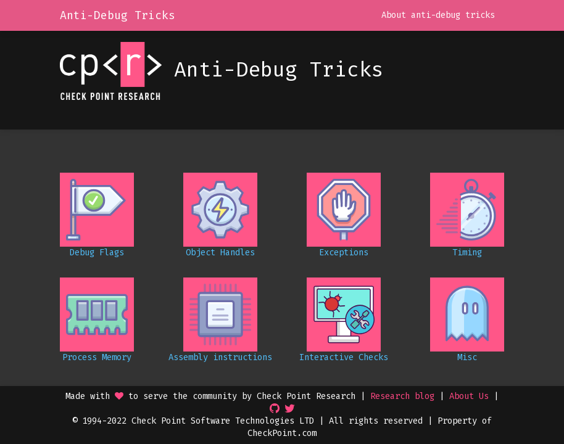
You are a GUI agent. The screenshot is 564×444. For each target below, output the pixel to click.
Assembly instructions (220, 357)
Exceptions (343, 252)
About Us (469, 396)
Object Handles (220, 252)
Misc (467, 357)
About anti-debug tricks (438, 15)
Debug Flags (97, 252)
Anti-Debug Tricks (117, 15)
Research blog (402, 396)
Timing (467, 252)
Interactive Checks (343, 357)
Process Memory (96, 357)
